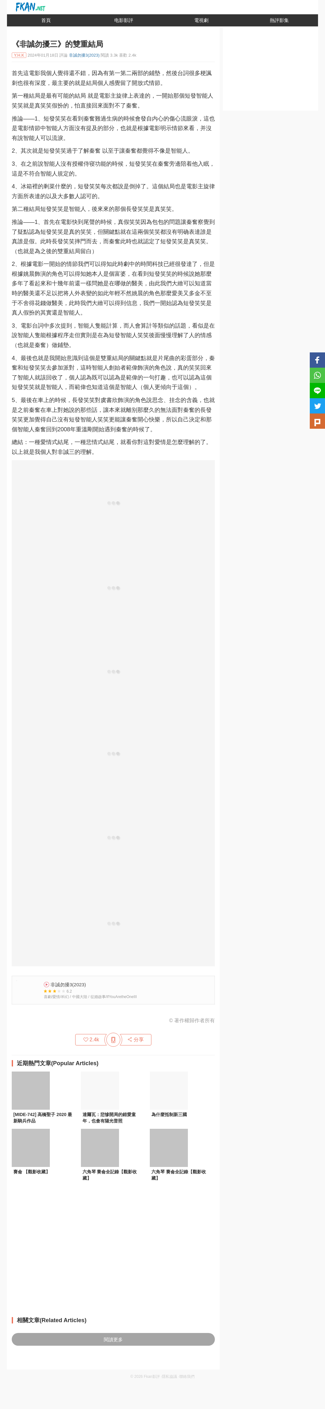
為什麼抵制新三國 (169, 1114)
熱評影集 (279, 20)
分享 (135, 1039)
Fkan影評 (152, 1376)
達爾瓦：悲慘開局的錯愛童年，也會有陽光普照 (109, 1117)
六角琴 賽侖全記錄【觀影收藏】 (110, 1175)
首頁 (46, 20)
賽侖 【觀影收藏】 (31, 1171)
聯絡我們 (187, 1376)
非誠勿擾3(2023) (84, 55)
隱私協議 (169, 1376)
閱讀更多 (113, 1339)
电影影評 (123, 20)
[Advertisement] (113, 1250)
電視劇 (201, 20)
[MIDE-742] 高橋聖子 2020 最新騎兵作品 (42, 1117)
